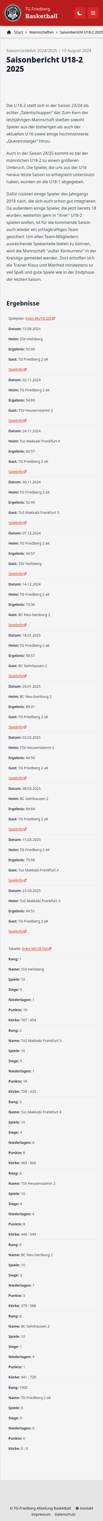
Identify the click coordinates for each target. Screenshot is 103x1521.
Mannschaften (41, 32)
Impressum (40, 1514)
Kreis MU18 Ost (41, 318)
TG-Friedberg (25, 1508)
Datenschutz (65, 1514)
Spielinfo (17, 369)
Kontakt (84, 1508)
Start (18, 32)
